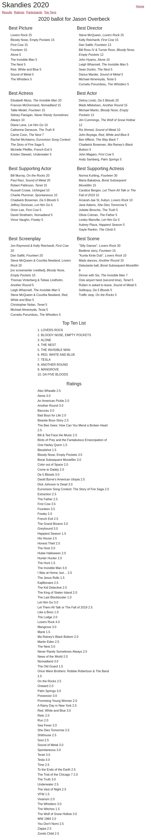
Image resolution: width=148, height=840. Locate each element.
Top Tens (50, 12)
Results (7, 12)
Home (140, 6)
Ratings (19, 12)
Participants (34, 12)
